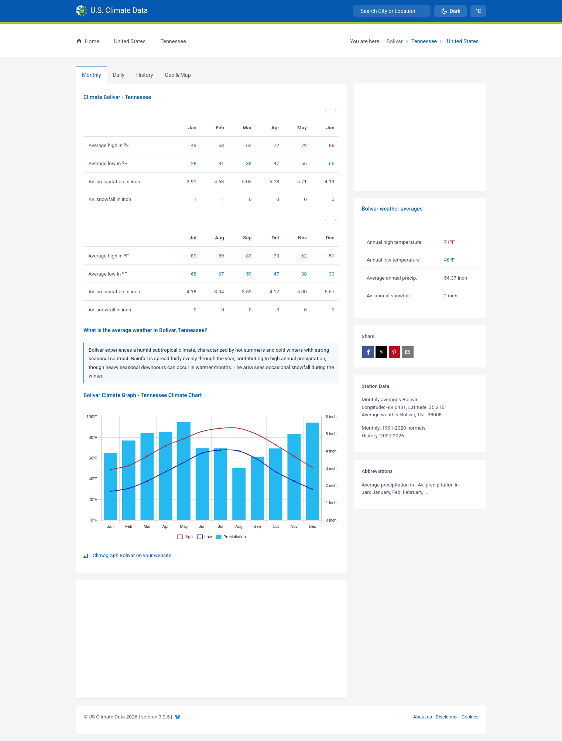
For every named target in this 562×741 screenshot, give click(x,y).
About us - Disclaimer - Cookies (446, 717)
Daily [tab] (118, 75)
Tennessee (424, 41)
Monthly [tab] (91, 75)
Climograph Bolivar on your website (132, 555)
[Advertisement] (420, 137)
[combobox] (392, 11)
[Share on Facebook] (368, 352)
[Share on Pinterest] (395, 352)
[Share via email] (408, 352)
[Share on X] (381, 352)
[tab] (144, 75)
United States (462, 41)
